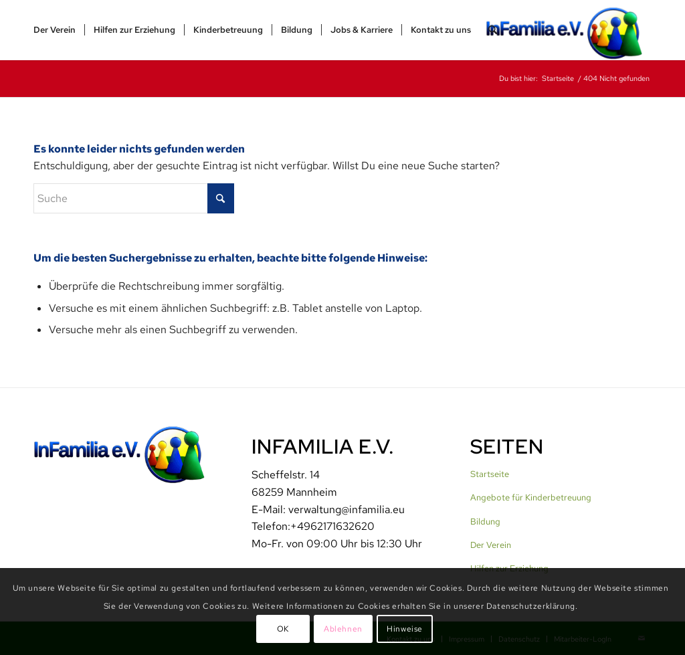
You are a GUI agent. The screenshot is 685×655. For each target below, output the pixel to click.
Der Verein (490, 545)
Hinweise (405, 629)
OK (283, 629)
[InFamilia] (569, 30)
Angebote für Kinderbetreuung (530, 497)
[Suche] (493, 30)
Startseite (489, 474)
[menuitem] (54, 30)
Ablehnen (343, 629)
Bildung (485, 521)
